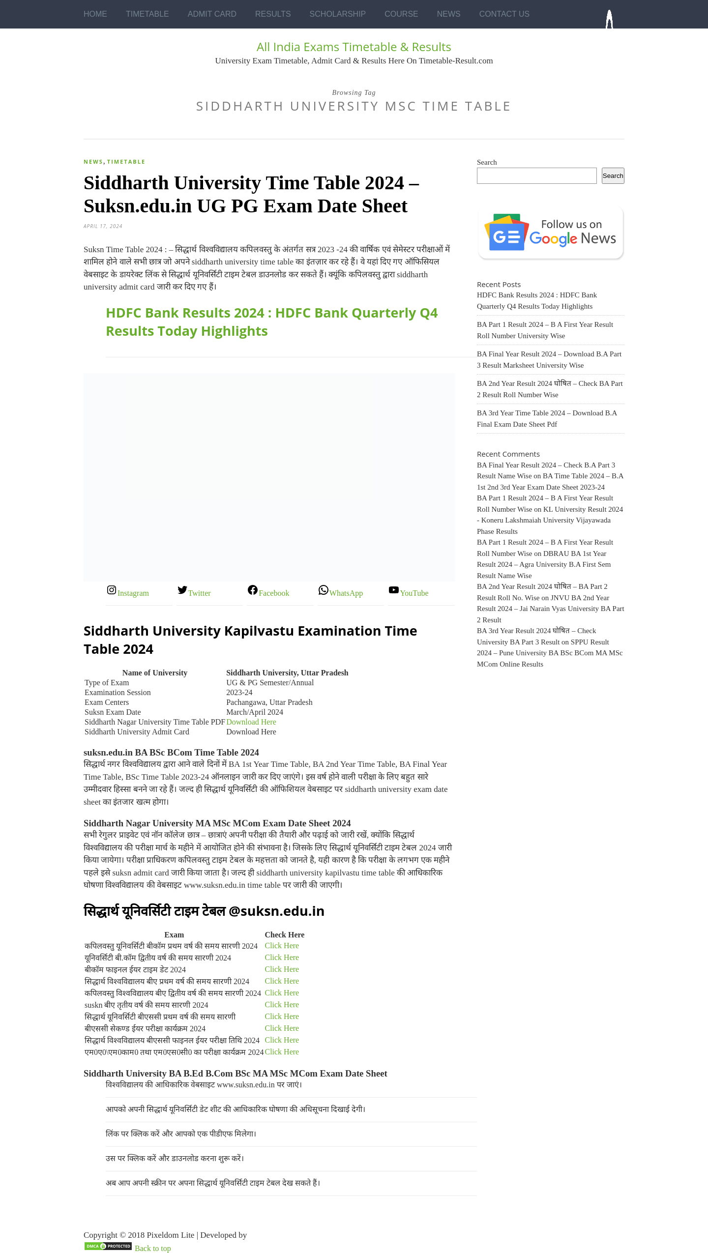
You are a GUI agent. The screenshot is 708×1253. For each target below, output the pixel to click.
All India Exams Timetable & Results (354, 46)
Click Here (282, 945)
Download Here (251, 722)
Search (487, 162)
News (449, 14)
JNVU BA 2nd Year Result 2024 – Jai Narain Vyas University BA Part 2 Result (550, 609)
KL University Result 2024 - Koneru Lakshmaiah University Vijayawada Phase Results (550, 520)
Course (401, 14)
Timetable (147, 14)
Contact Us (504, 14)
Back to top (153, 1248)
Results (273, 14)
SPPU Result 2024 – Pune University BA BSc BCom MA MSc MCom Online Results (550, 653)
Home (95, 14)
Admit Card (212, 14)
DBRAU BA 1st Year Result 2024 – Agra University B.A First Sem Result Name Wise (544, 565)
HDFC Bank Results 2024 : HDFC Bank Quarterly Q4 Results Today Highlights (272, 321)
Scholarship (338, 14)
